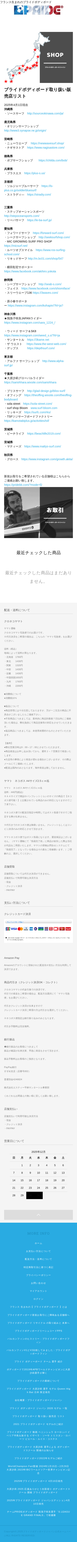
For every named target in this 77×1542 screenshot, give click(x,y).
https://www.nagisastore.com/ (45, 147)
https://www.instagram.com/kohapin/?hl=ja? (35, 305)
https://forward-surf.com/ (48, 233)
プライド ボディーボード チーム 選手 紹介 (38, 1361)
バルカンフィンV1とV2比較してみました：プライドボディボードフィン (38, 1352)
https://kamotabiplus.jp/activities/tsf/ (26, 420)
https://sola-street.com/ (37, 403)
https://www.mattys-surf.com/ (42, 446)
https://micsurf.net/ (16, 245)
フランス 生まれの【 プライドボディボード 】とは (38, 1307)
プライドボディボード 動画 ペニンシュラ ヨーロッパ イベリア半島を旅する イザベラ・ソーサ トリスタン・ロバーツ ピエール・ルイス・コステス (38, 1435)
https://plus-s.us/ (34, 173)
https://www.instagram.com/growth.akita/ (47, 459)
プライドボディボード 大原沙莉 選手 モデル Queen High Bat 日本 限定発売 (38, 1390)
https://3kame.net (38, 339)
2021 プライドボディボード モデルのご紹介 (39, 1424)
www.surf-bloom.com (44, 408)
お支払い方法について (38, 1251)
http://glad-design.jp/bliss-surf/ (46, 391)
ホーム (38, 1243)
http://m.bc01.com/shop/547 (45, 258)
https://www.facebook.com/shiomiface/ (45, 288)
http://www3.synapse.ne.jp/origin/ (25, 130)
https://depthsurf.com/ (41, 348)
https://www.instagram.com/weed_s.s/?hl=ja (32, 335)
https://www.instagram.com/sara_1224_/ (29, 322)
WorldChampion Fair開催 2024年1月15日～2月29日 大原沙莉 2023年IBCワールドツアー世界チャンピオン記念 (39, 1469)
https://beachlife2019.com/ (44, 433)
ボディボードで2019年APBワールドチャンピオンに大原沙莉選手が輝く (38, 1371)
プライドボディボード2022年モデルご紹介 (38, 1458)
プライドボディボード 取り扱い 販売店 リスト (38, 1416)
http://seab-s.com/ (50, 284)
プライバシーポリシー (38, 1275)
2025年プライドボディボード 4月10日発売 (38, 1481)
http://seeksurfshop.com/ (54, 237)
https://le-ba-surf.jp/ (39, 220)
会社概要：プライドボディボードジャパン (38, 1400)
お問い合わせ (38, 1283)
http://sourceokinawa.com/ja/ (45, 113)
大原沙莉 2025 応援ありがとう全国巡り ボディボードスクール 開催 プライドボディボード (38, 1491)
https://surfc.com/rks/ (37, 412)
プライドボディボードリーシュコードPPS (38, 1331)
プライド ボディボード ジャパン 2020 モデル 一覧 (38, 1408)
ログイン (38, 1299)
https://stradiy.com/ (39, 194)
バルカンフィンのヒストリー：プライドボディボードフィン (38, 1340)
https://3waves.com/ (45, 292)
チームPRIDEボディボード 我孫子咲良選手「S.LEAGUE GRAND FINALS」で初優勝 (38, 1513)
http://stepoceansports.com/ (21, 215)
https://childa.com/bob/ (53, 160)
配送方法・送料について (38, 1259)
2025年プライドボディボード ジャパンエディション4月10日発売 (38, 1502)
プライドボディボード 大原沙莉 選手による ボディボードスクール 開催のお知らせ (38, 1449)
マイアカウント (38, 1291)
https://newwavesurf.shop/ (47, 143)
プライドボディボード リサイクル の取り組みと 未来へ (38, 1323)
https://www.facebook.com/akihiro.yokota (30, 271)
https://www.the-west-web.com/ (46, 344)
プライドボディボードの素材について (38, 1381)
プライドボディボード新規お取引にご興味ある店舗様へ (38, 1315)
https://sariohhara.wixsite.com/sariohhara (30, 382)
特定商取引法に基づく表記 (38, 1267)
